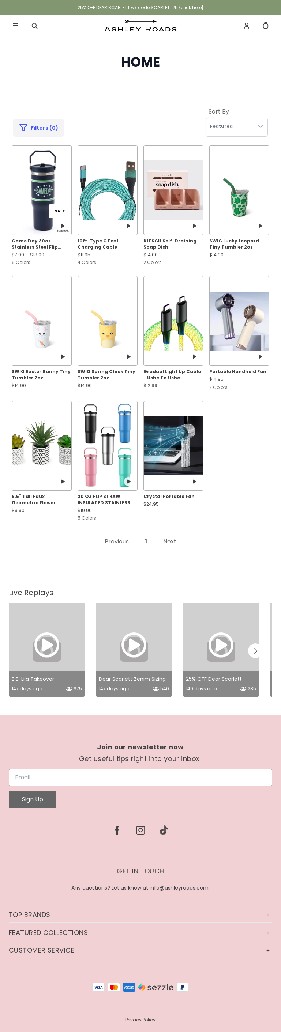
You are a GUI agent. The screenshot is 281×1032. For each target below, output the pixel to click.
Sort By (219, 112)
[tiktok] (164, 830)
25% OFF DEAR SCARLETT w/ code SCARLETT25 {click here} (141, 7)
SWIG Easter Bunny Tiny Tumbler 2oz (41, 375)
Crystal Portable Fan (169, 497)
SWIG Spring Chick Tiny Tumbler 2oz (106, 375)
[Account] (246, 25)
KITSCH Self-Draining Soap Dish (169, 244)
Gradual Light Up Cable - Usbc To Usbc (172, 375)
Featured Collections (140, 932)
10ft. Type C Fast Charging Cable (98, 244)
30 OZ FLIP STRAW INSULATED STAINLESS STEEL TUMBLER (104, 500)
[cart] (265, 25)
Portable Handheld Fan (237, 372)
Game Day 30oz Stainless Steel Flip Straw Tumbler (35, 244)
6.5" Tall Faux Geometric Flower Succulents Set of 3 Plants (35, 500)
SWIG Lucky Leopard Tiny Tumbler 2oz (234, 244)
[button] (255, 651)
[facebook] (117, 830)
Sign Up (32, 799)
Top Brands (140, 914)
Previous (117, 542)
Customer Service (140, 950)
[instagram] (140, 830)
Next (169, 542)
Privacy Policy (140, 1020)
